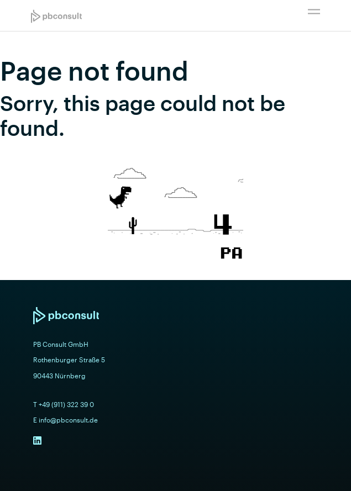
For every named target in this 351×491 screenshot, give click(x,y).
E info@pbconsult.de (65, 420)
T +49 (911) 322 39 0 (63, 404)
